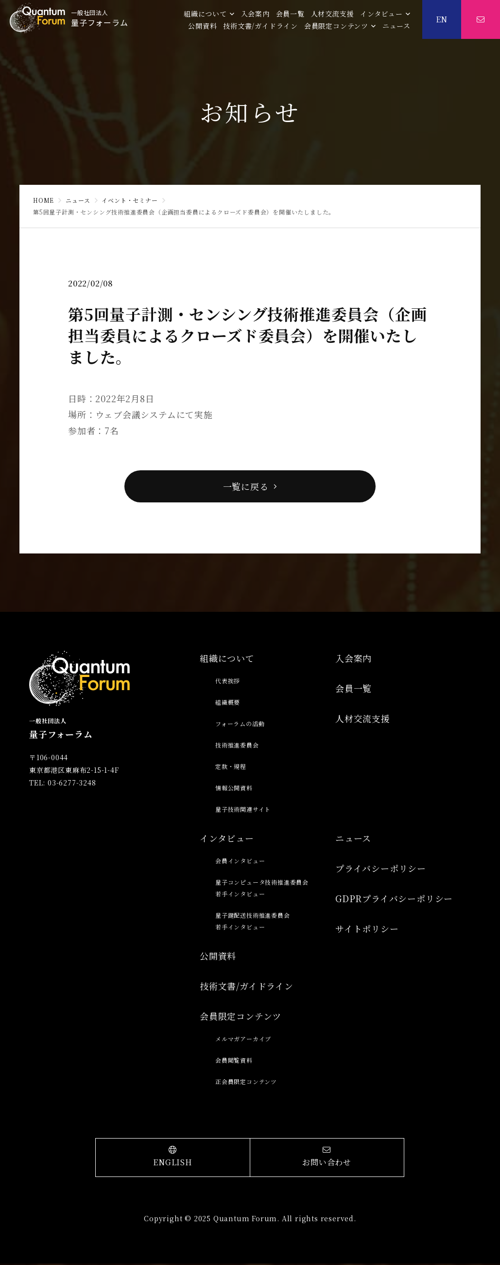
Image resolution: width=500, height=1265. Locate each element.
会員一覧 (290, 13)
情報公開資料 (234, 789)
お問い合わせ (327, 1158)
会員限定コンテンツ (336, 25)
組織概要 (227, 703)
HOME (43, 200)
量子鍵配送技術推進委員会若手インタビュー (252, 922)
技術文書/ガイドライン (260, 25)
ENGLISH (172, 1158)
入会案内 (255, 13)
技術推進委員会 (237, 746)
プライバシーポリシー (380, 869)
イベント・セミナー (129, 200)
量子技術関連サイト (243, 810)
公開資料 (202, 25)
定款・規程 (230, 768)
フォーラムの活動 (239, 725)
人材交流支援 (332, 13)
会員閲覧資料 (234, 1061)
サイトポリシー (367, 930)
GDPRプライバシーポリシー (394, 899)
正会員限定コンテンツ (246, 1083)
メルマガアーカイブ (243, 1040)
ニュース (396, 25)
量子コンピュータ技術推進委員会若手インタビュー (262, 889)
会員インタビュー (240, 862)
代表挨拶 (227, 682)
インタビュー (381, 13)
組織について (205, 13)
